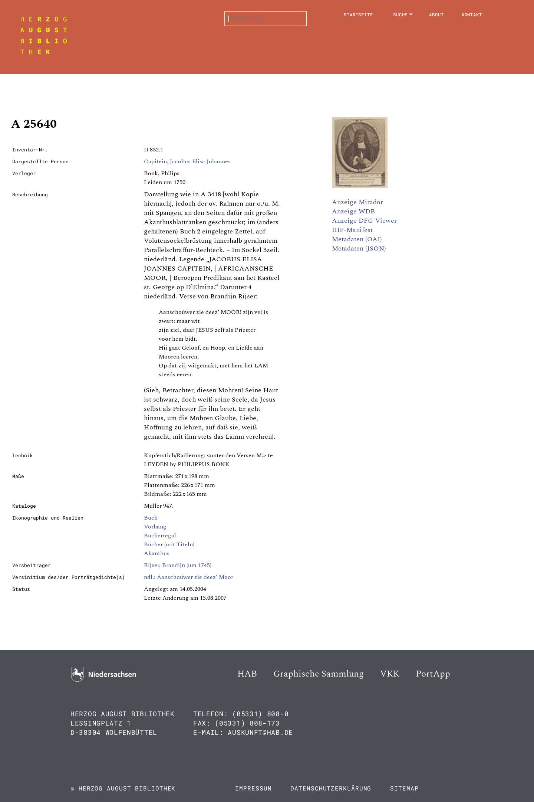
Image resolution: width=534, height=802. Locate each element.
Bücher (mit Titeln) (169, 544)
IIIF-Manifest (352, 230)
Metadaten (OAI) (357, 239)
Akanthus (156, 553)
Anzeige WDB (353, 211)
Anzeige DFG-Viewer (364, 221)
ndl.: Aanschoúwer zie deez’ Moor (188, 577)
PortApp (433, 674)
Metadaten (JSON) (359, 248)
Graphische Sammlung (318, 674)
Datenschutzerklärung (330, 788)
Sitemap (404, 788)
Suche (400, 14)
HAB (247, 674)
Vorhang (155, 526)
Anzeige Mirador (357, 202)
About (436, 14)
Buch (151, 517)
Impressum (253, 788)
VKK (389, 674)
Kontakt (472, 14)
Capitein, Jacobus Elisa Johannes (187, 161)
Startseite (358, 14)
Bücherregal (160, 535)
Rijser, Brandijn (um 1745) (177, 565)
